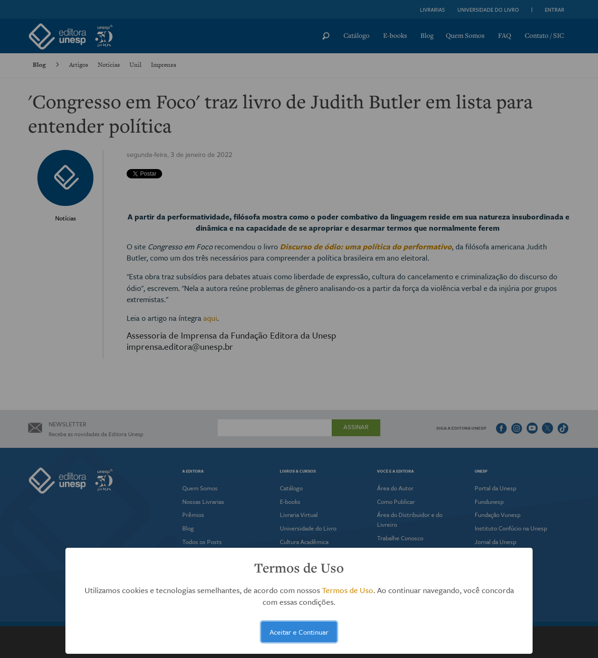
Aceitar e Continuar (299, 632)
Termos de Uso (347, 590)
